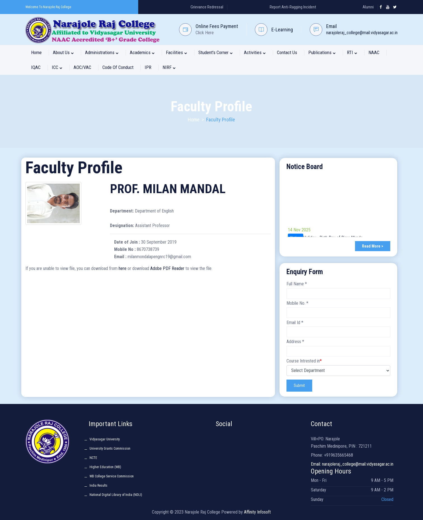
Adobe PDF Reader (167, 268)
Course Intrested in (304, 361)
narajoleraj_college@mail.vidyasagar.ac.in (362, 32)
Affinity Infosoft (257, 512)
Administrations (102, 52)
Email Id (294, 322)
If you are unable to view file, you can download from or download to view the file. (118, 268)
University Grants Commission (110, 448)
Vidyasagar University (105, 439)
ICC (57, 67)
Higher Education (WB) (105, 467)
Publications (322, 52)
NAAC (373, 52)
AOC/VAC (82, 67)
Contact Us (287, 52)
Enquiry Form (304, 272)
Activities (255, 52)
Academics (142, 52)
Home (36, 52)
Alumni (368, 7)
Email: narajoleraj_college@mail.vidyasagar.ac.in (352, 464)
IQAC (36, 67)
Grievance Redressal (207, 7)
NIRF (169, 67)
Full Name (296, 283)
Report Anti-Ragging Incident (293, 7)
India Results (98, 485)
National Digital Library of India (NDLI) (116, 495)
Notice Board (304, 167)
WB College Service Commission (112, 476)
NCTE (93, 458)
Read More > (372, 246)
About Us (63, 52)
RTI (352, 52)
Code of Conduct (117, 67)
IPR (148, 67)
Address (295, 341)
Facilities (176, 52)
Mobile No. (297, 303)
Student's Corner (215, 52)
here (122, 268)
